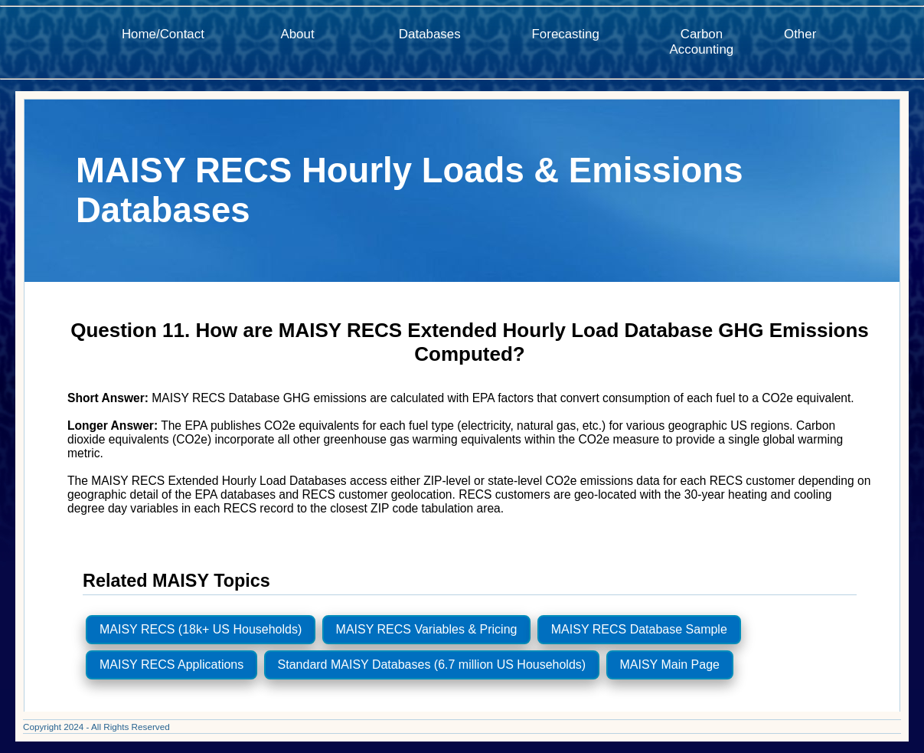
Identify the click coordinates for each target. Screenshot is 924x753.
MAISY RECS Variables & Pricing (427, 629)
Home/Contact (163, 34)
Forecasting (565, 34)
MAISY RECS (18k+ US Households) (201, 629)
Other (800, 34)
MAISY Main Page (670, 664)
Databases (430, 34)
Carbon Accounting (702, 42)
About (297, 34)
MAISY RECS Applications (171, 664)
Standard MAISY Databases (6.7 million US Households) (432, 664)
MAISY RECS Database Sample (639, 629)
